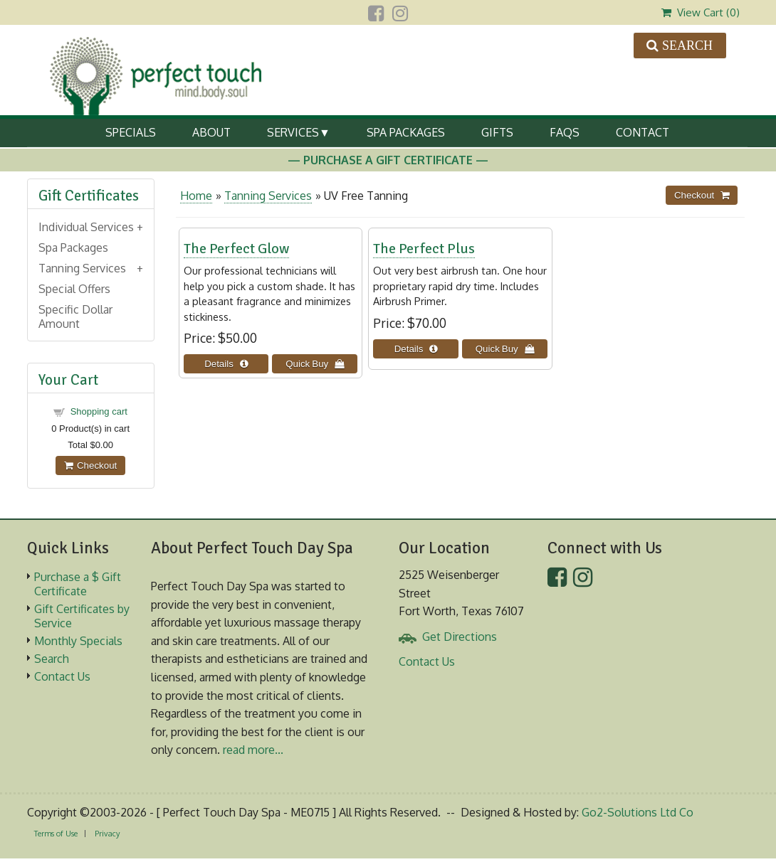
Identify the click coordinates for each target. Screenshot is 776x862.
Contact (642, 132)
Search (51, 658)
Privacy (107, 834)
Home (196, 195)
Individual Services (86, 227)
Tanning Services (268, 195)
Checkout (90, 465)
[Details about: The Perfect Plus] (415, 348)
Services (293, 132)
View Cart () (700, 12)
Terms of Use (56, 834)
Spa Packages (406, 132)
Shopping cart (98, 411)
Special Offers (74, 289)
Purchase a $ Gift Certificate (77, 584)
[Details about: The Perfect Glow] (226, 363)
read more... (253, 750)
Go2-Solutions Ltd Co (637, 812)
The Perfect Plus (424, 248)
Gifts (497, 132)
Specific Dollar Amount (75, 316)
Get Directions (459, 636)
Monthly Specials (78, 641)
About (211, 132)
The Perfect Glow (236, 248)
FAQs (565, 132)
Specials (130, 132)
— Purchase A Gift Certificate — (388, 160)
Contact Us (62, 676)
